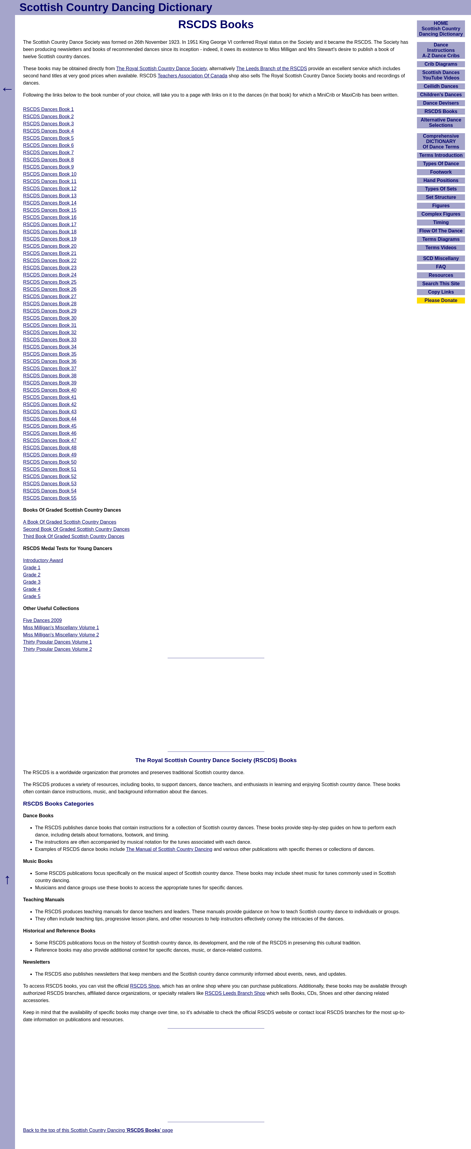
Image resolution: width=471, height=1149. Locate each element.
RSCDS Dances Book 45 (50, 426)
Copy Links (441, 292)
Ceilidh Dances (441, 86)
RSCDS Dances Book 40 (50, 390)
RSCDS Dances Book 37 (50, 368)
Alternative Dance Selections (441, 122)
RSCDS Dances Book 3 (48, 123)
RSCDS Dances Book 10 (50, 174)
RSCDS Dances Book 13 (50, 195)
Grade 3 (32, 582)
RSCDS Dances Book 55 (50, 498)
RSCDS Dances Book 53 (50, 483)
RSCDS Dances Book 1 (48, 109)
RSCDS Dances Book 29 (50, 310)
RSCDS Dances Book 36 (50, 361)
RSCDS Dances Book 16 (50, 217)
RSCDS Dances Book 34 (50, 346)
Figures (441, 205)
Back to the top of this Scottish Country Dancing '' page (98, 1130)
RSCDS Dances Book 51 (50, 469)
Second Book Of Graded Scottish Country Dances (76, 529)
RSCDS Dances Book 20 (50, 246)
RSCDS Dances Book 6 (48, 145)
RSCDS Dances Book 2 (48, 116)
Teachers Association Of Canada (192, 75)
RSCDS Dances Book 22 (50, 260)
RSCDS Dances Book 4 (48, 130)
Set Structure (441, 197)
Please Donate (440, 300)
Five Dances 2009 (42, 620)
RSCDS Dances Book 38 (50, 375)
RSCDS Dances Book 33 (50, 339)
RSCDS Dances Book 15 (50, 210)
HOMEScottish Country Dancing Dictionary (441, 29)
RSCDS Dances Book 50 (50, 462)
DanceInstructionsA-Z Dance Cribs (441, 50)
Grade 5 (32, 596)
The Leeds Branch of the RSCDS (271, 68)
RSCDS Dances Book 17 (50, 224)
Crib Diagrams (440, 64)
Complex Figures (440, 214)
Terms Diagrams (441, 239)
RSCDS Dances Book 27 (50, 296)
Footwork (441, 172)
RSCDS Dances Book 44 (50, 418)
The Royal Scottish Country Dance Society (161, 68)
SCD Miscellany (441, 258)
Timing (441, 222)
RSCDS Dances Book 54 (50, 490)
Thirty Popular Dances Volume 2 (57, 649)
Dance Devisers (441, 103)
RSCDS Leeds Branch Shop (235, 993)
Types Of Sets (441, 188)
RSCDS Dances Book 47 (50, 440)
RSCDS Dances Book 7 (48, 152)
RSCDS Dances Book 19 (50, 238)
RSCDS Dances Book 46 (50, 433)
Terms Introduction (441, 155)
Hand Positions (441, 180)
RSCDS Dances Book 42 (50, 404)
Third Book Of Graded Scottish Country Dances (73, 536)
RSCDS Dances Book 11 (50, 181)
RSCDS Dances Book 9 (48, 166)
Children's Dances (441, 94)
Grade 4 (32, 589)
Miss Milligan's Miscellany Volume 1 (61, 627)
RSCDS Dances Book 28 (50, 303)
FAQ (441, 266)
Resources (441, 275)
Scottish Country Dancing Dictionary (116, 7)
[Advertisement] (216, 705)
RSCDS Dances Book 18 (50, 231)
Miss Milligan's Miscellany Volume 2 (61, 634)
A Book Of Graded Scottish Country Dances (69, 522)
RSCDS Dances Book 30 (50, 318)
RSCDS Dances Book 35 (50, 354)
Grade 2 (32, 574)
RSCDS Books (440, 111)
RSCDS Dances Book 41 (50, 397)
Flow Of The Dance (441, 230)
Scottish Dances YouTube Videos (441, 75)
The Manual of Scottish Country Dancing (169, 849)
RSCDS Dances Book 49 (50, 454)
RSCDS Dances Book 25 (50, 282)
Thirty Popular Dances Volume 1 (57, 642)
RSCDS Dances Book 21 (50, 253)
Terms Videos (440, 247)
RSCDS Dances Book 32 (50, 332)
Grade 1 (32, 567)
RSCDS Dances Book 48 (50, 447)
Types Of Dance (441, 163)
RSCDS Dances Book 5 (48, 138)
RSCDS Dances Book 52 (50, 476)
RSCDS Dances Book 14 (50, 202)
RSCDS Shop (145, 986)
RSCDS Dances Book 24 (50, 274)
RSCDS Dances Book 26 (50, 289)
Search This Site (441, 283)
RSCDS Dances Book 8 (48, 159)
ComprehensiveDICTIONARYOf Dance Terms (441, 141)
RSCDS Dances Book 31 (50, 325)
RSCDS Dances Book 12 (50, 188)
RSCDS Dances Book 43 (50, 411)
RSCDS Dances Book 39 (50, 382)
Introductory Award (43, 560)
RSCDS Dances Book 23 (50, 267)
